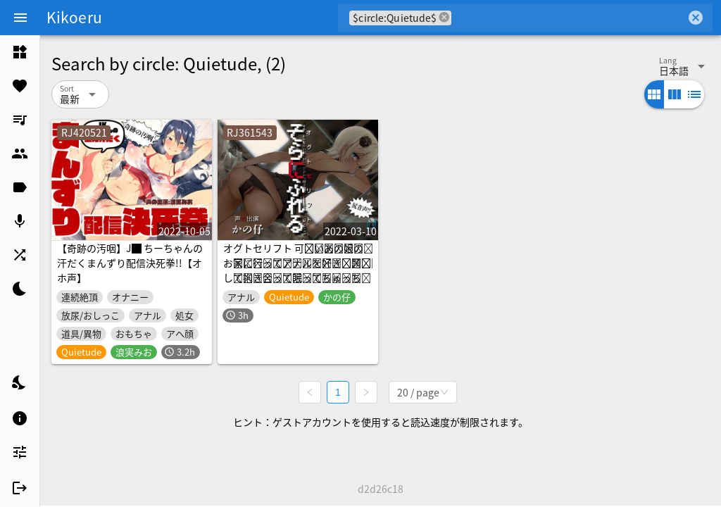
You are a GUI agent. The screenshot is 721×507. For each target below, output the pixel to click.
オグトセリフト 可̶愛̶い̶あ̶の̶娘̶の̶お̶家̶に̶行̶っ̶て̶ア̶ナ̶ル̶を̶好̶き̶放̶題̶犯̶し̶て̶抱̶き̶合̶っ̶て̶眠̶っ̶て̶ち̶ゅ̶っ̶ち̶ (297, 262)
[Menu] (20, 18)
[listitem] (19, 52)
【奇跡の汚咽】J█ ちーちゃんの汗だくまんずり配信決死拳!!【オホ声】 (130, 262)
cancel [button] (444, 17)
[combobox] (568, 17)
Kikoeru (74, 16)
